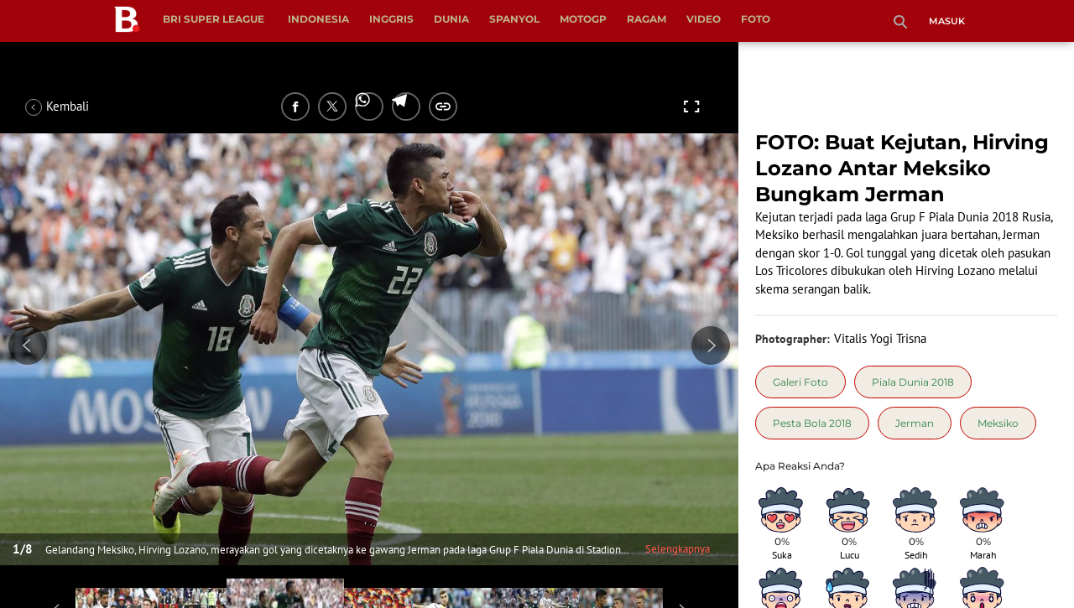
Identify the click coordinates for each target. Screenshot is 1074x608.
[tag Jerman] (914, 423)
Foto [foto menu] (755, 19)
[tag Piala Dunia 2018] (913, 382)
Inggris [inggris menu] (391, 19)
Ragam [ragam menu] (646, 19)
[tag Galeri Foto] (800, 382)
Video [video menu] (703, 19)
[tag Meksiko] (998, 423)
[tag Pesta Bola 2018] (812, 423)
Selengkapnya (677, 549)
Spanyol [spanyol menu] (514, 19)
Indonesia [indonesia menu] (318, 19)
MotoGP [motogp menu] (583, 19)
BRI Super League (213, 19)
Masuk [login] (947, 21)
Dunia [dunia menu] (451, 19)
